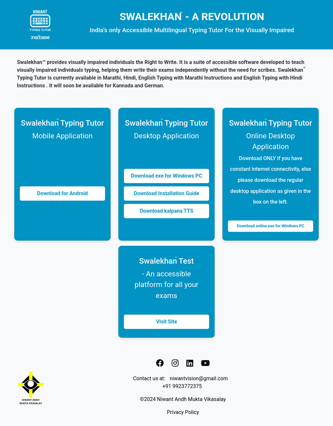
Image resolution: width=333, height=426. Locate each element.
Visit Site (166, 322)
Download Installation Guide (166, 193)
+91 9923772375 (182, 386)
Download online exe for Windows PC (270, 225)
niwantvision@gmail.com (199, 378)
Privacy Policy (183, 412)
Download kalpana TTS (166, 211)
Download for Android (62, 193)
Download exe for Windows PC (166, 176)
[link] (160, 363)
